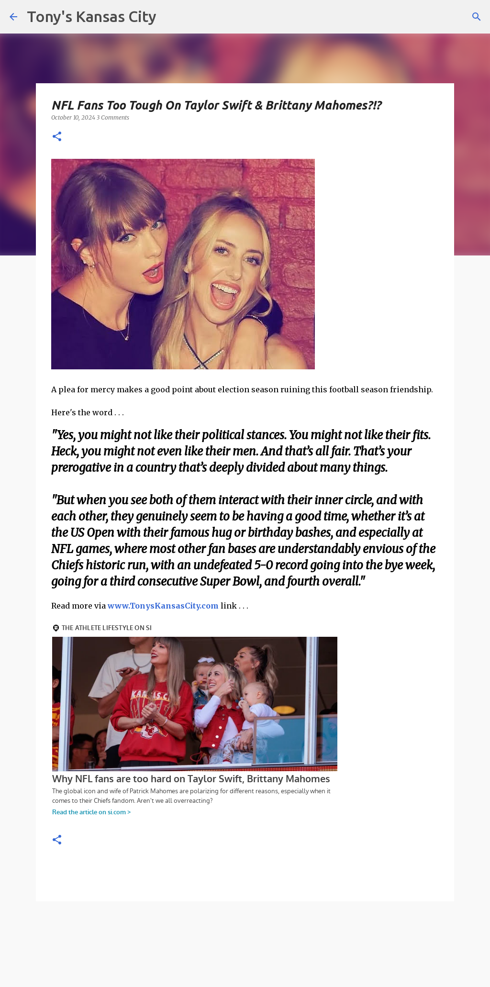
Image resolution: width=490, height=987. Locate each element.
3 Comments (113, 117)
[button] (57, 137)
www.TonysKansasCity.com (163, 605)
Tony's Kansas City (91, 16)
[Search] (476, 16)
